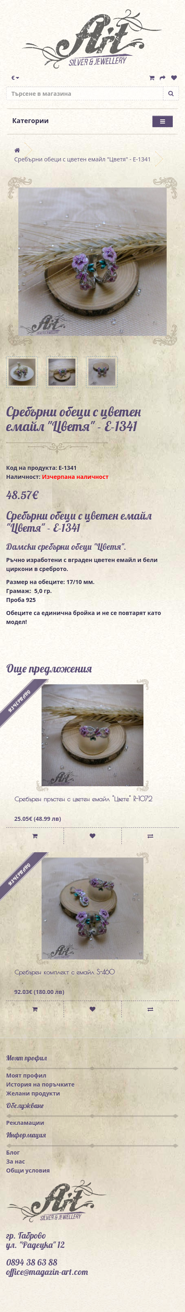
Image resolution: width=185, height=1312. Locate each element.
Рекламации (25, 1123)
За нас (15, 1161)
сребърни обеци (65, 546)
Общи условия (28, 1170)
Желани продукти (33, 1093)
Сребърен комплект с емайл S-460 (64, 972)
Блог (13, 1152)
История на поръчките (40, 1084)
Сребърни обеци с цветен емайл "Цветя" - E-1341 (82, 159)
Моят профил (26, 1075)
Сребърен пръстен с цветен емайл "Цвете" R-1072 (83, 799)
